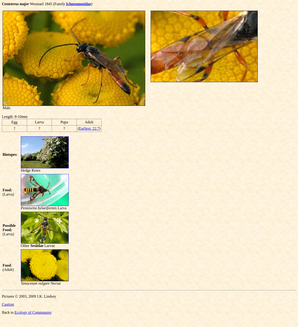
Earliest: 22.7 (89, 128)
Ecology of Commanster (32, 312)
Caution (8, 304)
